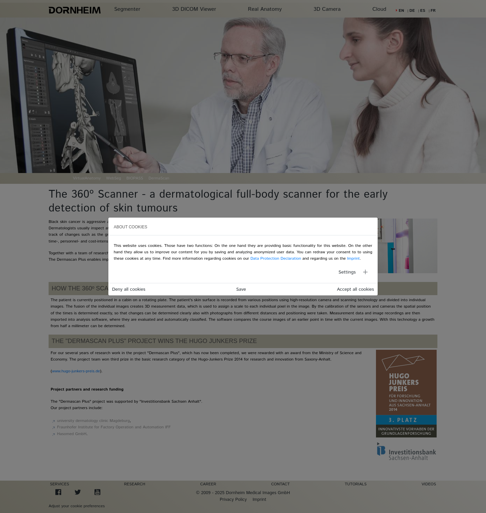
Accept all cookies (355, 289)
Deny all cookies (128, 289)
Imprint (353, 258)
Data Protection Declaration (275, 258)
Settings (347, 272)
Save (241, 289)
